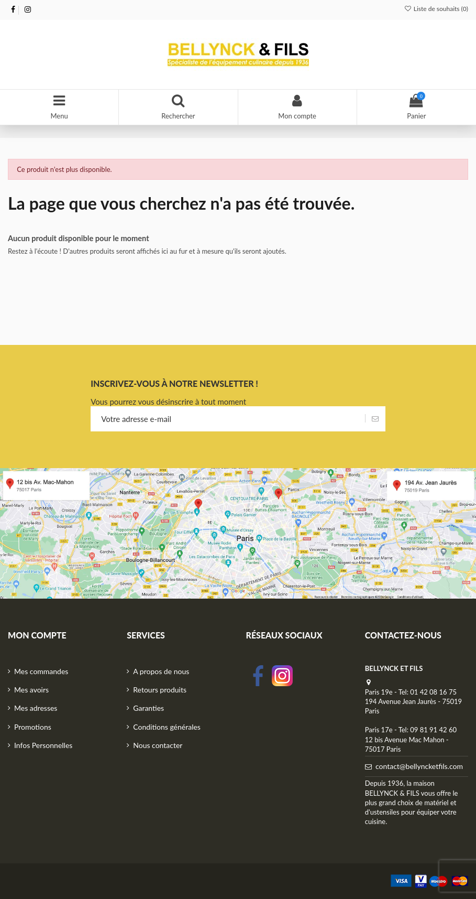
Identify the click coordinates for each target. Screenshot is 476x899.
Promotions (32, 726)
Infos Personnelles (43, 745)
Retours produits (159, 689)
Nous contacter (157, 745)
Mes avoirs (31, 689)
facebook (258, 675)
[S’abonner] (375, 418)
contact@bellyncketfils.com (419, 766)
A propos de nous (161, 671)
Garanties (148, 707)
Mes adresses (35, 707)
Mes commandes (41, 671)
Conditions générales (167, 726)
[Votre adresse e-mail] (228, 418)
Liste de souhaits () (436, 9)
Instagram (282, 675)
